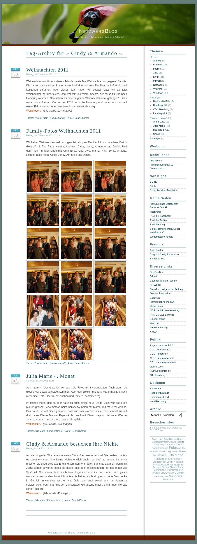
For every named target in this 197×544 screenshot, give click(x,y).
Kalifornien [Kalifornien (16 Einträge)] (160, 458)
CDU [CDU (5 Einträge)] (155, 444)
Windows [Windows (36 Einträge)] (175, 476)
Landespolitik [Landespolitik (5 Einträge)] (159, 462)
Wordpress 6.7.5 (57, 532)
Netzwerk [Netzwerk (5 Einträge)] (178, 462)
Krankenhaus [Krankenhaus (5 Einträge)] (174, 459)
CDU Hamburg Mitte (161, 358)
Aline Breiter (156, 250)
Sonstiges (155, 138)
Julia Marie (39, 431)
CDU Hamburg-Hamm (162, 362)
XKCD (153, 332)
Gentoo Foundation (160, 293)
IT (151, 57)
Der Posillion (157, 272)
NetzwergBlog (98, 31)
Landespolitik (160, 113)
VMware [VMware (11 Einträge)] (179, 472)
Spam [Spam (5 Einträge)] (180, 467)
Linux (156, 76)
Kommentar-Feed (159, 397)
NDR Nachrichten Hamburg (164, 310)
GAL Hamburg (157, 375)
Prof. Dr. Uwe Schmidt (162, 314)
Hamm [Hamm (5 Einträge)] (174, 451)
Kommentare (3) (55, 431)
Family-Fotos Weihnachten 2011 (63, 131)
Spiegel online (157, 319)
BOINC (154, 181)
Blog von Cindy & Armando (164, 254)
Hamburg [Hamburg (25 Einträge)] (164, 451)
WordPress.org (158, 401)
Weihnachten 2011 (47, 70)
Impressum (156, 160)
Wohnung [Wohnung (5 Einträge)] (168, 479)
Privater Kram (41, 118)
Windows (158, 93)
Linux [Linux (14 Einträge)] (170, 461)
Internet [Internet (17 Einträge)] (161, 455)
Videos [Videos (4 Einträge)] (170, 473)
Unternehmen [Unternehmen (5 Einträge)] (176, 470)
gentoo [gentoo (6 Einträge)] (182, 448)
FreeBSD (158, 64)
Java (155, 72)
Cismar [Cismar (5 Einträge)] (179, 444)
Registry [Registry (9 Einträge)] (178, 464)
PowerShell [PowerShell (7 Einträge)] (167, 464)
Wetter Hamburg (159, 327)
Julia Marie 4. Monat (50, 376)
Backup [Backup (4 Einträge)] (172, 439)
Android (157, 60)
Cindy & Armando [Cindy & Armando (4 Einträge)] (166, 444)
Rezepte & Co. (161, 129)
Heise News (156, 306)
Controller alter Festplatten (164, 190)
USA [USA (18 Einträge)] (164, 472)
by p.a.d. (91, 532)
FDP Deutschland (159, 370)
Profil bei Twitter (158, 220)
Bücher (154, 186)
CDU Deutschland (159, 349)
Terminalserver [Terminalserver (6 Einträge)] (161, 470)
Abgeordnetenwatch (160, 345)
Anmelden (155, 388)
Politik (153, 97)
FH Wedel (155, 284)
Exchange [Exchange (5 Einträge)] (163, 448)
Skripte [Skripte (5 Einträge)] (173, 467)
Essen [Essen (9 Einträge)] (153, 448)
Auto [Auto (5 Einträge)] (166, 439)
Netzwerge (156, 211)
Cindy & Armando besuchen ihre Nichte (72, 444)
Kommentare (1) (58, 118)
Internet (157, 68)
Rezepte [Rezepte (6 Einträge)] (157, 467)
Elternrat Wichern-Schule (163, 280)
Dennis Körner (82, 118)
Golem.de (155, 297)
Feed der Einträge (159, 393)
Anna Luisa (159, 121)
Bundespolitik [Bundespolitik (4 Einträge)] (177, 442)
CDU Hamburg (158, 353)
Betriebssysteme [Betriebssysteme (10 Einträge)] (161, 441)
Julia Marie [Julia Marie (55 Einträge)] (175, 455)
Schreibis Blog (157, 258)
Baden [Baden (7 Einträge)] (180, 439)
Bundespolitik (160, 105)
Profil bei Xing (157, 224)
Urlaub (156, 134)
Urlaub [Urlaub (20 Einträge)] (156, 472)
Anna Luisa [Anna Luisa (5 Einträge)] (157, 439)
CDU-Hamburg (161, 109)
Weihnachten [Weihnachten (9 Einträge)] (161, 476)
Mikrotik (157, 80)
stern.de (154, 323)
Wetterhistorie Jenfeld (161, 236)
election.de (156, 366)
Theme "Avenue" (77, 532)
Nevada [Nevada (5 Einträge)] (156, 465)
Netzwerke (159, 85)
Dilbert (153, 276)
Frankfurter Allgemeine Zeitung (166, 289)
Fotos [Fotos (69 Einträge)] (173, 448)
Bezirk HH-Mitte (161, 101)
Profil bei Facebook (160, 216)
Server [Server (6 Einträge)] (165, 467)
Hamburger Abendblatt (162, 302)
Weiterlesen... (34, 110)
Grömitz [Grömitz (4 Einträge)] (154, 451)
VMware (157, 88)
